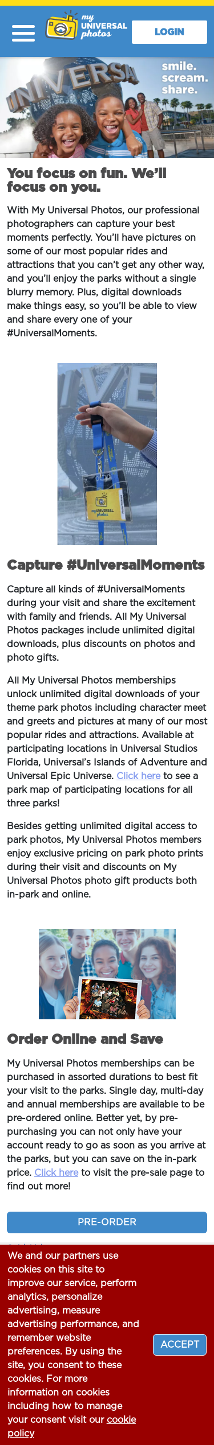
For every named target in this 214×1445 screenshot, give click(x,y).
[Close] (180, 1345)
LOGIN (169, 32)
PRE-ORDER (107, 1222)
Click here (138, 776)
